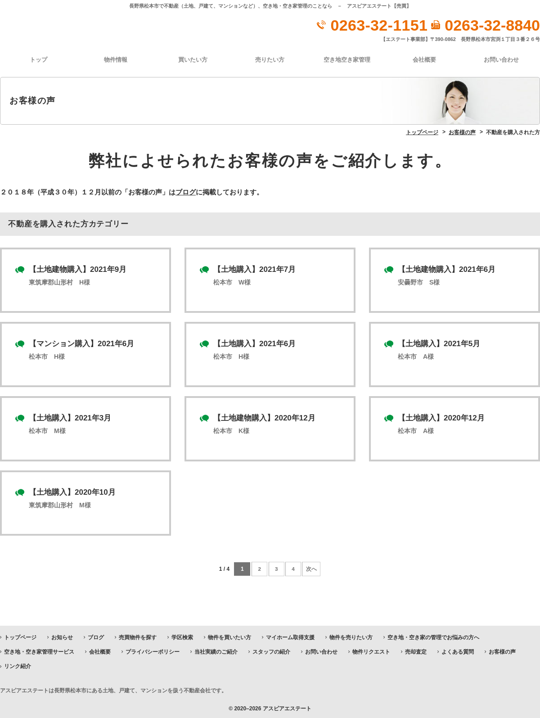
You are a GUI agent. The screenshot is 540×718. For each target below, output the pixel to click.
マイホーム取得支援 (290, 635)
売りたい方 (269, 59)
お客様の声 (502, 650)
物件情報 (115, 59)
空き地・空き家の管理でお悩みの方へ (433, 635)
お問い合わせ (501, 59)
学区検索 (182, 635)
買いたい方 (192, 59)
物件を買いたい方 (229, 635)
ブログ (186, 191)
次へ (313, 567)
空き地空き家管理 (347, 59)
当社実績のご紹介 (216, 650)
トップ (38, 59)
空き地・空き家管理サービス (39, 650)
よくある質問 (457, 650)
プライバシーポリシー (153, 650)
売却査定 (416, 650)
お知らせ (62, 635)
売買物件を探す (138, 635)
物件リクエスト (371, 650)
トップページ (20, 635)
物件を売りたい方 (351, 635)
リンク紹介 (17, 665)
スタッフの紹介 (271, 650)
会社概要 (424, 59)
